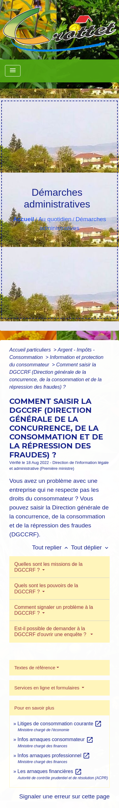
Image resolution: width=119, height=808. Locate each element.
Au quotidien (54, 219)
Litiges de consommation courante (59, 723)
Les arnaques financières (49, 771)
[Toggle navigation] (13, 70)
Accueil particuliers (30, 349)
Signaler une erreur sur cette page (64, 796)
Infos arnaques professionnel (53, 755)
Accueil (23, 219)
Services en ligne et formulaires (47, 687)
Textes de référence (34, 667)
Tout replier (51, 547)
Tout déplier (90, 547)
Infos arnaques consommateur (55, 739)
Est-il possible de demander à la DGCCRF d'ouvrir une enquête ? (51, 631)
